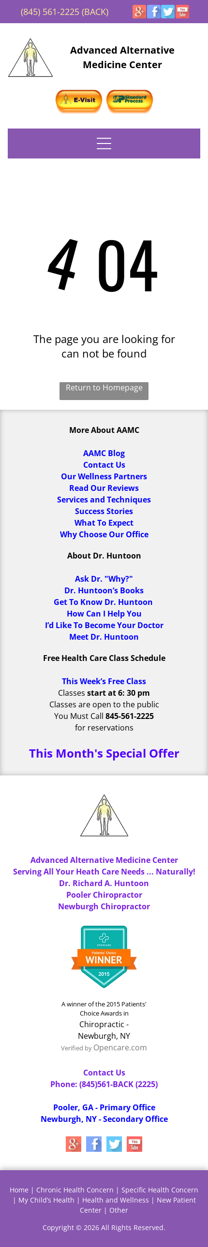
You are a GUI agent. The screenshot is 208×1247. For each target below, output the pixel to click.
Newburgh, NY (104, 1036)
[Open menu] (104, 143)
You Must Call (79, 716)
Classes (71, 693)
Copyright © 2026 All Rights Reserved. (104, 1227)
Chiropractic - (104, 1024)
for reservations (104, 727)
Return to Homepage (104, 387)
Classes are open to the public (104, 704)
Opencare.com (120, 1047)
